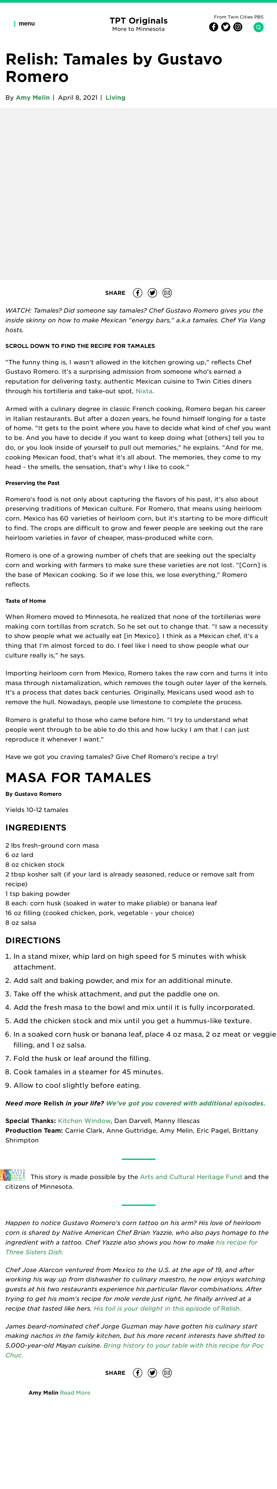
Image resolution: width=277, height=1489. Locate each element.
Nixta (144, 391)
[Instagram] (237, 29)
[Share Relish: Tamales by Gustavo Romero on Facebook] (137, 293)
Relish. (231, 1308)
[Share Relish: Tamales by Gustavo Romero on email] (167, 293)
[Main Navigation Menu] (27, 23)
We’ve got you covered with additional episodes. (185, 1103)
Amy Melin (33, 97)
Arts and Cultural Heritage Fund (191, 1176)
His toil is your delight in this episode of (157, 1308)
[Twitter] (225, 29)
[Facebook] (214, 29)
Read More (75, 1392)
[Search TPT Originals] (256, 27)
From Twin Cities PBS (239, 16)
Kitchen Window (84, 1120)
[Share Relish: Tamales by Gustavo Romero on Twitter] (152, 293)
